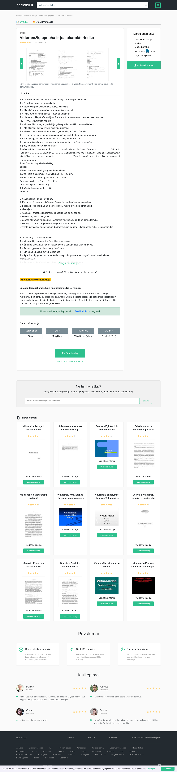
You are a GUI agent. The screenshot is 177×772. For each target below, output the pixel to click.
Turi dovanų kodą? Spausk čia (70, 361)
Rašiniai (34, 751)
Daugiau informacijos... (70, 263)
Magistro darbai (117, 754)
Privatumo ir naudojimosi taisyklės (146, 737)
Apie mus (70, 737)
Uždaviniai (96, 751)
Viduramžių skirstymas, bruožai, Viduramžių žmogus (106, 498)
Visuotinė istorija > (31, 15)
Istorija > (19, 15)
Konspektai (81, 748)
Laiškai (132, 751)
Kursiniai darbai (98, 748)
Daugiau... (152, 769)
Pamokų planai (22, 758)
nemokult (24, 5)
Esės (51, 748)
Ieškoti (145, 401)
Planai (36, 758)
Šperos (61, 751)
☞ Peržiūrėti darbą (81, 311)
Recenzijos (47, 751)
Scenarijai (64, 758)
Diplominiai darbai (36, 748)
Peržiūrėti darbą (70, 353)
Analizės (19, 748)
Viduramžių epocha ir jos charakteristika (56, 15)
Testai (31, 336)
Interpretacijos (65, 748)
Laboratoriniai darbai (118, 748)
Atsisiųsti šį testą (143, 65)
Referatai (110, 751)
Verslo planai (100, 754)
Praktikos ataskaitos (24, 754)
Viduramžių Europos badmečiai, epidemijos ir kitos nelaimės (143, 566)
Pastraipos (57, 754)
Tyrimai (83, 751)
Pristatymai (42, 754)
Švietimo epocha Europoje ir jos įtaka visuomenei (143, 429)
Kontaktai (113, 737)
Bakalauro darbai (136, 754)
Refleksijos (49, 758)
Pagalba (91, 737)
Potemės (71, 754)
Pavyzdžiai (20, 751)
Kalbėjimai (85, 754)
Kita (121, 751)
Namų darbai (137, 748)
